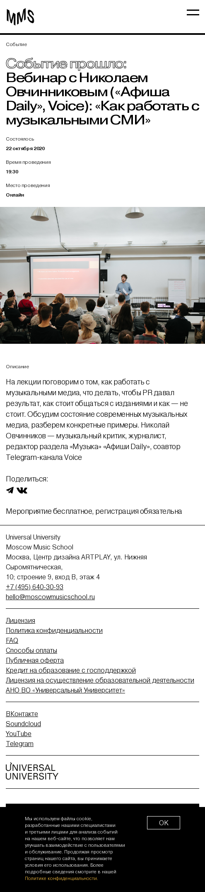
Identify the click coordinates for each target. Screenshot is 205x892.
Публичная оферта (35, 660)
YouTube (18, 733)
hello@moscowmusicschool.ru (50, 597)
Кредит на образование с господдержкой (71, 670)
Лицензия (20, 620)
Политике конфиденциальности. (61, 878)
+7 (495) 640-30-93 (34, 587)
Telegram (20, 743)
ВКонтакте (22, 714)
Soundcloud (23, 723)
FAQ (12, 640)
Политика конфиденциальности (54, 630)
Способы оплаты (31, 650)
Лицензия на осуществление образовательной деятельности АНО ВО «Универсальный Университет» (100, 685)
